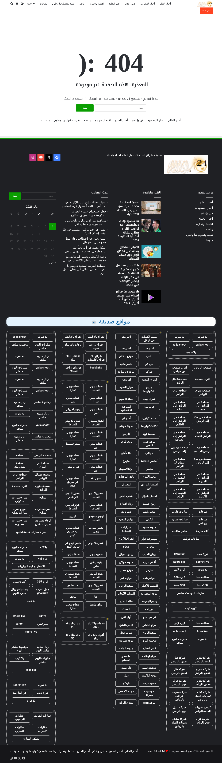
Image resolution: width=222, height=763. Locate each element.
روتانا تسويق (126, 469)
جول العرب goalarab (42, 591)
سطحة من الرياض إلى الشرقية (179, 436)
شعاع (126, 546)
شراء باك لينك (96, 336)
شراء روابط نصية (96, 346)
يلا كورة (31, 700)
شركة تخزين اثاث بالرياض (202, 659)
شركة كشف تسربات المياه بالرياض (202, 696)
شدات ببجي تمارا (72, 388)
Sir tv (42, 616)
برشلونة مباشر (19, 344)
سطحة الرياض (202, 367)
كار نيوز (126, 434)
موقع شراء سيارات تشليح (20, 510)
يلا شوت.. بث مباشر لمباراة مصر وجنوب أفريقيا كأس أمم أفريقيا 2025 (127, 297)
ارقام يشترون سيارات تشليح (43, 522)
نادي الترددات (126, 476)
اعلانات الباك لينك (73, 357)
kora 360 (179, 585)
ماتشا (73, 596)
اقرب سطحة (202, 379)
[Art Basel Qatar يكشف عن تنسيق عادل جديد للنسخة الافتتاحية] (151, 207)
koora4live (202, 561)
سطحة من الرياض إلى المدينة (202, 477)
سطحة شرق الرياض (202, 392)
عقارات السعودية (19, 717)
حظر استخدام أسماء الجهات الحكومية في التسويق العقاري (88, 213)
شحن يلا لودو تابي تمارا (72, 495)
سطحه (19, 455)
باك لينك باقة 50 (73, 636)
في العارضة (19, 692)
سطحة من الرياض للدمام (203, 434)
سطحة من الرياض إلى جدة (202, 405)
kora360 (179, 554)
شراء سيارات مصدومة (19, 522)
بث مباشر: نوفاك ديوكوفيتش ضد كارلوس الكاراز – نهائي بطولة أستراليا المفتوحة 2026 (128, 230)
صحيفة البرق (149, 640)
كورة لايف (202, 554)
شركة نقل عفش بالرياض (179, 659)
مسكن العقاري (31, 738)
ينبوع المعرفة (149, 601)
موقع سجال (126, 570)
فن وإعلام (130, 3)
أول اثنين (126, 617)
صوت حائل (126, 632)
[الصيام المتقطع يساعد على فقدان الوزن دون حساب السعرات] (151, 251)
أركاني (149, 519)
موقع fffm (149, 702)
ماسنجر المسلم (126, 658)
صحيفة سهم (149, 667)
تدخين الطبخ (126, 625)
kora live (202, 631)
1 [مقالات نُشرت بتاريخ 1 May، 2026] (11, 219)
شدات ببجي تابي (72, 399)
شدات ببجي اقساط (96, 388)
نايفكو (126, 683)
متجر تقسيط (73, 443)
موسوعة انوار (149, 538)
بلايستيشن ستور (96, 564)
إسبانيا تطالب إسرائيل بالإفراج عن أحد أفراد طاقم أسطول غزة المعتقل (84, 204)
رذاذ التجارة (126, 503)
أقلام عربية (149, 562)
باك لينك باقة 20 (73, 625)
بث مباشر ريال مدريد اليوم (19, 591)
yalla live (31, 669)
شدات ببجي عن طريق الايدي (72, 482)
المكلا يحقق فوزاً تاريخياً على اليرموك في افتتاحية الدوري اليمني (85, 249)
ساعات (202, 511)
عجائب (149, 453)
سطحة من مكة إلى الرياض (202, 419)
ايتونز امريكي (72, 409)
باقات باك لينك (72, 344)
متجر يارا (149, 546)
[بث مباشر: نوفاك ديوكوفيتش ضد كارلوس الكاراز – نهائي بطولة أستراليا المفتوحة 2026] (151, 225)
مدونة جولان (126, 562)
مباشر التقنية (126, 519)
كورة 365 (42, 581)
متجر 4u (96, 478)
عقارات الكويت (42, 715)
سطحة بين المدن (43, 464)
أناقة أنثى (126, 453)
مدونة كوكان (126, 426)
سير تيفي (42, 624)
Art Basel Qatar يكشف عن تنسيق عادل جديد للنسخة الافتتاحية (128, 208)
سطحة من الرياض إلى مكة (179, 405)
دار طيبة (126, 667)
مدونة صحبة (149, 527)
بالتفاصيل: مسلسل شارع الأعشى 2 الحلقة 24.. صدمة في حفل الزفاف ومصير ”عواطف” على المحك (127, 275)
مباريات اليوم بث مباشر (191, 593)
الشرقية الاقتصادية (126, 408)
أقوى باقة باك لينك (96, 636)
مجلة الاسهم (126, 399)
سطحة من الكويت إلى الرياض (179, 493)
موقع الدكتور (149, 625)
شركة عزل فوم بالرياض (179, 682)
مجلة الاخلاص (126, 691)
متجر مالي (126, 364)
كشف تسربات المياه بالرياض (202, 709)
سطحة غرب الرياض (179, 392)
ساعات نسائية (179, 519)
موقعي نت (149, 578)
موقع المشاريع (149, 593)
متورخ (126, 461)
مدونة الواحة (126, 648)
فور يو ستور (73, 466)
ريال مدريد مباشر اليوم (42, 648)
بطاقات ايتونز (73, 554)
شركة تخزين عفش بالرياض (202, 671)
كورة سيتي (19, 581)
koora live (179, 561)
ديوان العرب (149, 554)
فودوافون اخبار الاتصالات (72, 369)
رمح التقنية (149, 503)
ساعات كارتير (179, 511)
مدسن (149, 469)
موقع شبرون (126, 640)
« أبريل (52, 262)
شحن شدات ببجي (96, 529)
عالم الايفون (149, 418)
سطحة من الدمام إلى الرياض (179, 462)
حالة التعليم (126, 601)
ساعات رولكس (202, 521)
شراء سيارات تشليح (42, 510)
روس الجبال (126, 554)
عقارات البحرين (19, 729)
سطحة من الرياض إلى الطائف (179, 421)
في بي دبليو (149, 617)
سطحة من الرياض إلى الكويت (202, 493)
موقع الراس (126, 585)
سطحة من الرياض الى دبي (202, 449)
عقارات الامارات (42, 729)
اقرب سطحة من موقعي (179, 369)
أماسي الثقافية (149, 461)
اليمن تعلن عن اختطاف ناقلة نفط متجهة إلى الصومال (86, 240)
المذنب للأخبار (149, 585)
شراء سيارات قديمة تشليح (31, 532)
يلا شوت (202, 336)
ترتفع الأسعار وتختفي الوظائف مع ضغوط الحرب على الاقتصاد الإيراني (84, 258)
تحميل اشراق (149, 496)
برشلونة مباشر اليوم (19, 648)
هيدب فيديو (126, 496)
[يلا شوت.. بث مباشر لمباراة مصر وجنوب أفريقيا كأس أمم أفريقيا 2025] (151, 296)
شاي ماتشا (96, 604)
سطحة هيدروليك (19, 464)
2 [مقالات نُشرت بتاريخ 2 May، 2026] (52, 226)
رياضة (82, 3)
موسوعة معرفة (149, 693)
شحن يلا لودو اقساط (72, 422)
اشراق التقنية (149, 379)
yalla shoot (202, 344)
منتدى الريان (126, 702)
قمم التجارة (149, 648)
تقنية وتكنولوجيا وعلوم (63, 3)
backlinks (96, 367)
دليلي (149, 356)
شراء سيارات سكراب (19, 499)
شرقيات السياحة (126, 529)
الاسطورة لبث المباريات (31, 566)
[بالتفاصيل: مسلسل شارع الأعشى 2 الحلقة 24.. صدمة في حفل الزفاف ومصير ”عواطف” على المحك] (151, 270)
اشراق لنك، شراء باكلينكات (96, 357)
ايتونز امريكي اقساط (72, 506)
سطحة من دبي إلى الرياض (179, 449)
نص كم (149, 364)
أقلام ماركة (202, 531)
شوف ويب (149, 399)
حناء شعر (72, 585)
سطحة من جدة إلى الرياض (202, 460)
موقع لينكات (149, 656)
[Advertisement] (111, 25)
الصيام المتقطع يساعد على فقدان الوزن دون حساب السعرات (128, 252)
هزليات (149, 609)
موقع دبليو (126, 578)
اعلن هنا (126, 336)
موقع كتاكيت (149, 675)
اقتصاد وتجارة (97, 3)
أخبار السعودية (147, 3)
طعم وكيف (149, 511)
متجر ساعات (179, 531)
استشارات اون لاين (149, 486)
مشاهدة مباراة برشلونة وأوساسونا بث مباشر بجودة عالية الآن (85, 222)
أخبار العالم (165, 3)
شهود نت (126, 511)
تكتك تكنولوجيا (149, 426)
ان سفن (126, 379)
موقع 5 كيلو (126, 356)
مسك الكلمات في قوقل (149, 338)
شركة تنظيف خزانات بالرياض (179, 696)
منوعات (43, 3)
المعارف (126, 484)
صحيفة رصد (149, 683)
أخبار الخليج (115, 3)
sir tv (19, 624)
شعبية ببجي (96, 554)
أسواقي (126, 418)
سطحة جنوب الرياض (42, 487)
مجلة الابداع (149, 476)
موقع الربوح (149, 632)
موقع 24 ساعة (126, 371)
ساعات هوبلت (191, 538)
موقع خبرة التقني (149, 443)
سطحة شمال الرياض (179, 380)
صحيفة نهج (149, 434)
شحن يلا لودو (96, 543)
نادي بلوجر (126, 441)
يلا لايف (43, 547)
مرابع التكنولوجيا (149, 389)
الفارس (149, 570)
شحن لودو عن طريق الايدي (73, 544)
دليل (126, 675)
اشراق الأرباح (126, 538)
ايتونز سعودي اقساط (96, 422)
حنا (96, 596)
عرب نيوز (149, 406)
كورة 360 (179, 577)
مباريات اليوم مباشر (179, 640)
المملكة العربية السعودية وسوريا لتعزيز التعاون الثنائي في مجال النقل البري (84, 269)
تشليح (42, 497)
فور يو (72, 516)
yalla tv (42, 558)
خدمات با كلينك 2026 (96, 625)
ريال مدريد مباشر (43, 357)
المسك (126, 609)
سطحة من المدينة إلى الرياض (179, 477)
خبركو (149, 371)
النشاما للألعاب (126, 593)
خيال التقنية (126, 387)
